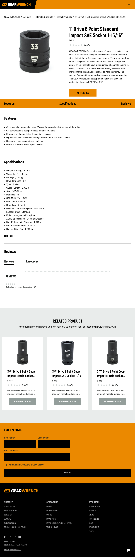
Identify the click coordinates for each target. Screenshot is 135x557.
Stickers (91, 531)
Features (9, 104)
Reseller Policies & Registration (15, 527)
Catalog (91, 515)
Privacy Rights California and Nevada (59, 523)
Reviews (126, 104)
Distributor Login (10, 523)
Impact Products (64, 17)
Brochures (92, 511)
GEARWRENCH (12, 17)
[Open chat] (117, 550)
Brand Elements (94, 527)
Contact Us (8, 515)
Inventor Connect (52, 511)
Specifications (67, 104)
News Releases (94, 519)
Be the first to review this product (21, 287)
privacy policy (37, 465)
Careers (49, 515)
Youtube (19, 537)
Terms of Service (52, 527)
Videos (91, 523)
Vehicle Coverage (10, 507)
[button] (83, 93)
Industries (50, 507)
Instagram (10, 537)
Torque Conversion (10, 511)
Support (8, 502)
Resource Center (94, 507)
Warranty (7, 519)
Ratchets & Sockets (44, 17)
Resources (32, 261)
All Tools (27, 17)
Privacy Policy (51, 519)
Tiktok (15, 537)
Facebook (5, 537)
